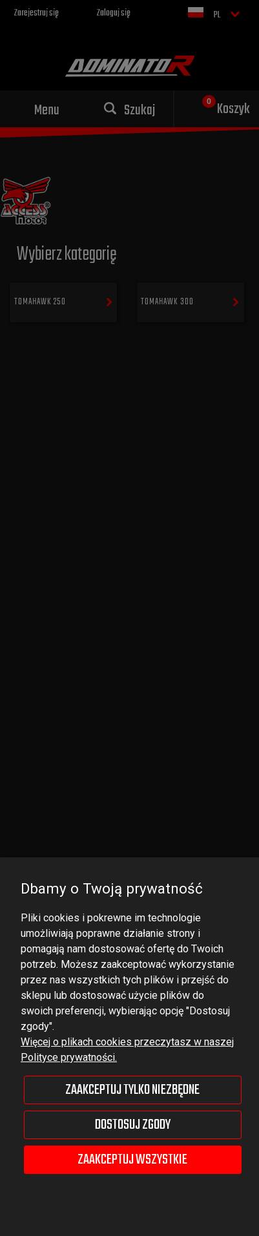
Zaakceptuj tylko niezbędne (132, 1090)
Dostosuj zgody (133, 1125)
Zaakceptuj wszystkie (132, 1160)
